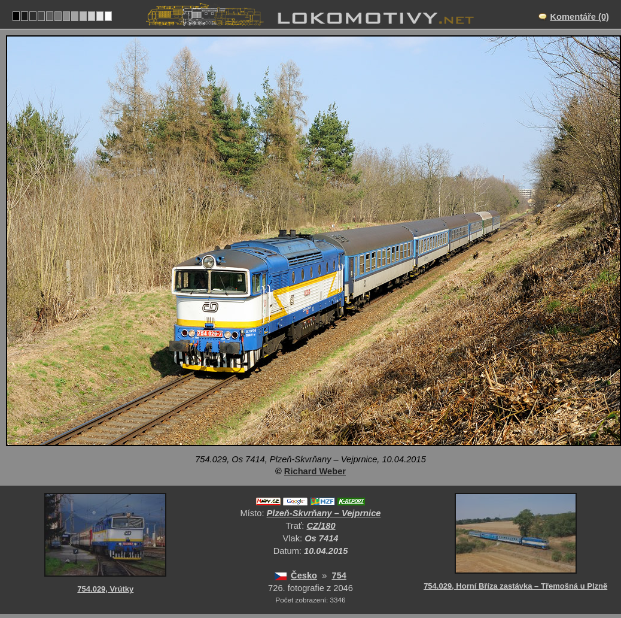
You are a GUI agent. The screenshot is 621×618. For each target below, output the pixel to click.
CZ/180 (321, 526)
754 (339, 575)
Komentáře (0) (579, 17)
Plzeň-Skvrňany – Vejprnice (324, 513)
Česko (304, 575)
